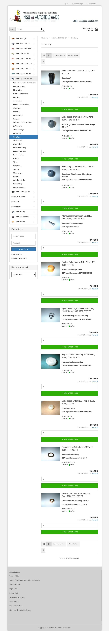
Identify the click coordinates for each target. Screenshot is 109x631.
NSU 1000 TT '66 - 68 (21, 59)
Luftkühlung (17, 126)
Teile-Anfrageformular (17, 597)
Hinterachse (17, 144)
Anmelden (23, 249)
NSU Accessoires (20, 217)
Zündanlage (17, 101)
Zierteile (16, 169)
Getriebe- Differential (20, 94)
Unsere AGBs (14, 576)
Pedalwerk (17, 133)
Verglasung (17, 166)
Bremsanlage (18, 115)
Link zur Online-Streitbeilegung (20, 610)
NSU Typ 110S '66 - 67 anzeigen (24, 83)
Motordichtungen (19, 86)
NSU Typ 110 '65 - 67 (21, 74)
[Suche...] (12, 29)
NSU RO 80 (15, 202)
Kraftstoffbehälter (19, 151)
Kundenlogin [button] (77, 4)
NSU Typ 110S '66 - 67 (21, 79)
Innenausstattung (19, 187)
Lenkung (16, 112)
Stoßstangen (17, 173)
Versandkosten (14, 584)
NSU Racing (18, 212)
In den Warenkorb (69, 109)
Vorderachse (17, 140)
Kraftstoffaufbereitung (21, 104)
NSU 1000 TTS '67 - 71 (21, 64)
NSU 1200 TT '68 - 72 (21, 69)
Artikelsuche (13, 602)
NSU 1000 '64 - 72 (20, 54)
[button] (66, 4)
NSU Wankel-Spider (18, 197)
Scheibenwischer (19, 180)
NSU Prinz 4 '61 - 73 (20, 44)
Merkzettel (91, 4)
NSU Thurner (15, 207)
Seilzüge (16, 119)
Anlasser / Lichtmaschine (22, 122)
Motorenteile (17, 90)
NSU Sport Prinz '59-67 (21, 49)
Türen (15, 162)
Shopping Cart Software (46, 628)
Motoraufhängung (19, 148)
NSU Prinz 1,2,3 (19, 39)
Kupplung (16, 97)
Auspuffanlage (18, 130)
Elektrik (16, 177)
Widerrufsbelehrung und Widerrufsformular (24, 580)
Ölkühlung (16, 108)
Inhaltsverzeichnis (15, 606)
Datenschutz (13, 593)
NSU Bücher (18, 222)
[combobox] (58, 55)
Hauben (16, 158)
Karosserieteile (18, 155)
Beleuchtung (17, 184)
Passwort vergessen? (19, 258)
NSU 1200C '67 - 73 (20, 192)
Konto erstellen (16, 255)
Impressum (13, 589)
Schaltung (16, 137)
